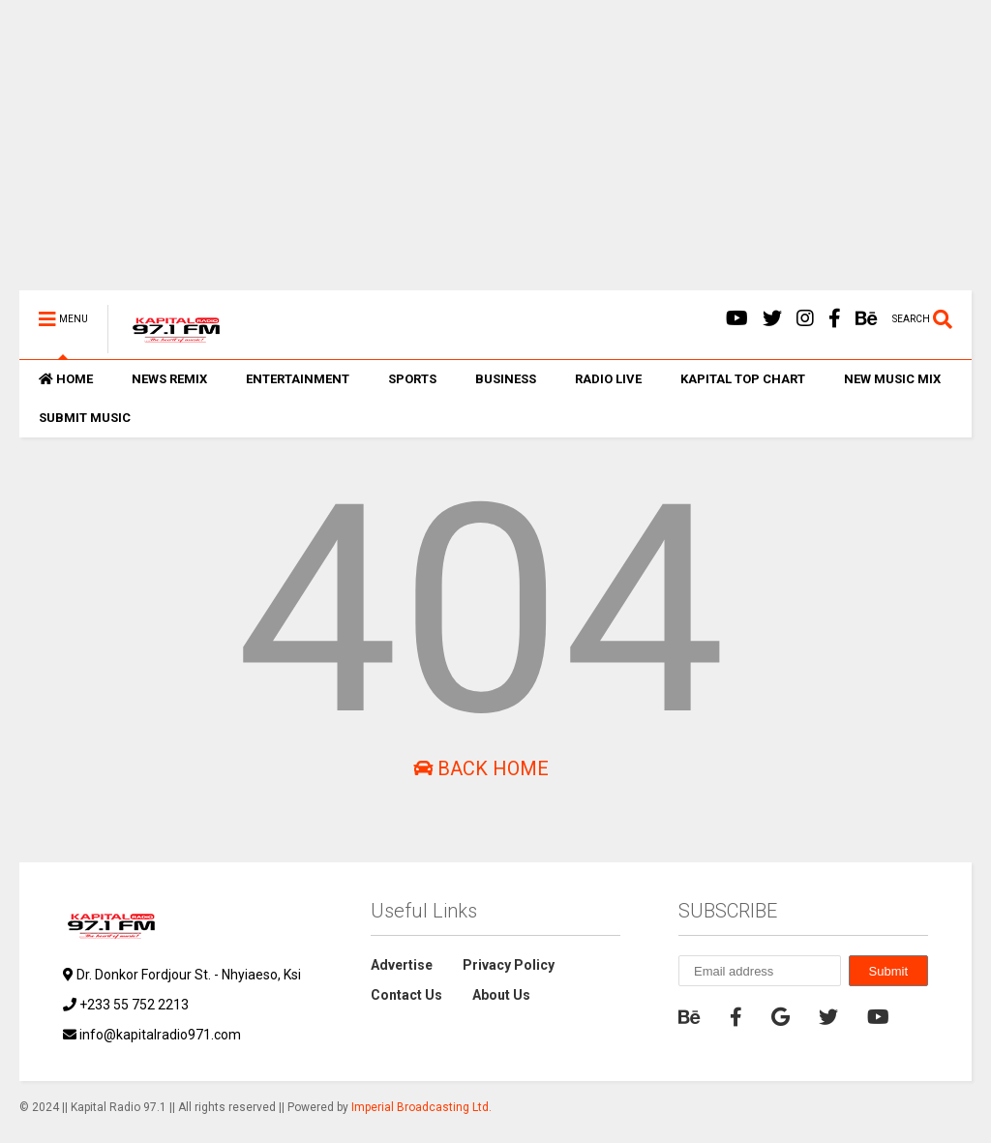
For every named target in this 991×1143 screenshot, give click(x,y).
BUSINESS (505, 379)
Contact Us (406, 995)
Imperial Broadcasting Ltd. (421, 1107)
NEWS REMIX (169, 379)
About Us (501, 995)
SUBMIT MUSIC (85, 417)
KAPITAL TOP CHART (742, 379)
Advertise (402, 965)
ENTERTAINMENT (297, 379)
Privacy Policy (509, 965)
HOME (66, 379)
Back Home (481, 768)
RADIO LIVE (608, 379)
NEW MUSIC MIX (892, 379)
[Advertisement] (495, 154)
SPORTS (412, 379)
